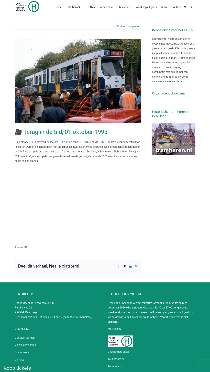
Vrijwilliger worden (25, 344)
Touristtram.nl (116, 359)
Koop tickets (17, 368)
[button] (191, 7)
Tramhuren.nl (115, 366)
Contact (19, 359)
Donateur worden (25, 337)
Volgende (133, 26)
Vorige (121, 26)
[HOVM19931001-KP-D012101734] (78, 81)
